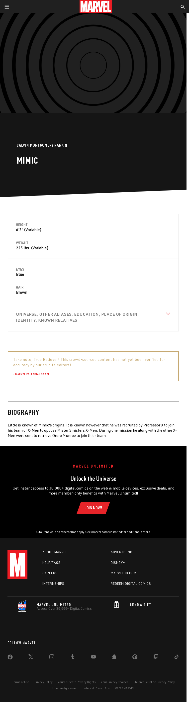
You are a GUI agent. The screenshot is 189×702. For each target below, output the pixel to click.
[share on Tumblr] (72, 657)
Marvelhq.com (123, 573)
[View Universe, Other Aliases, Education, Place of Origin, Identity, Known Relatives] (93, 317)
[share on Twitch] (155, 657)
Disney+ (118, 563)
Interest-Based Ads (97, 688)
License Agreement (65, 688)
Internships (53, 584)
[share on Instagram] (51, 657)
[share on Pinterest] (134, 657)
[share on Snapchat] (114, 657)
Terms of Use (20, 682)
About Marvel (54, 552)
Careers (50, 573)
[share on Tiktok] (176, 657)
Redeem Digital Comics (131, 584)
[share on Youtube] (93, 657)
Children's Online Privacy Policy (154, 682)
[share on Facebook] (10, 658)
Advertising (121, 552)
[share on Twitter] (30, 657)
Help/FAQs (51, 563)
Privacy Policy (43, 682)
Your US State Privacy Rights (77, 682)
